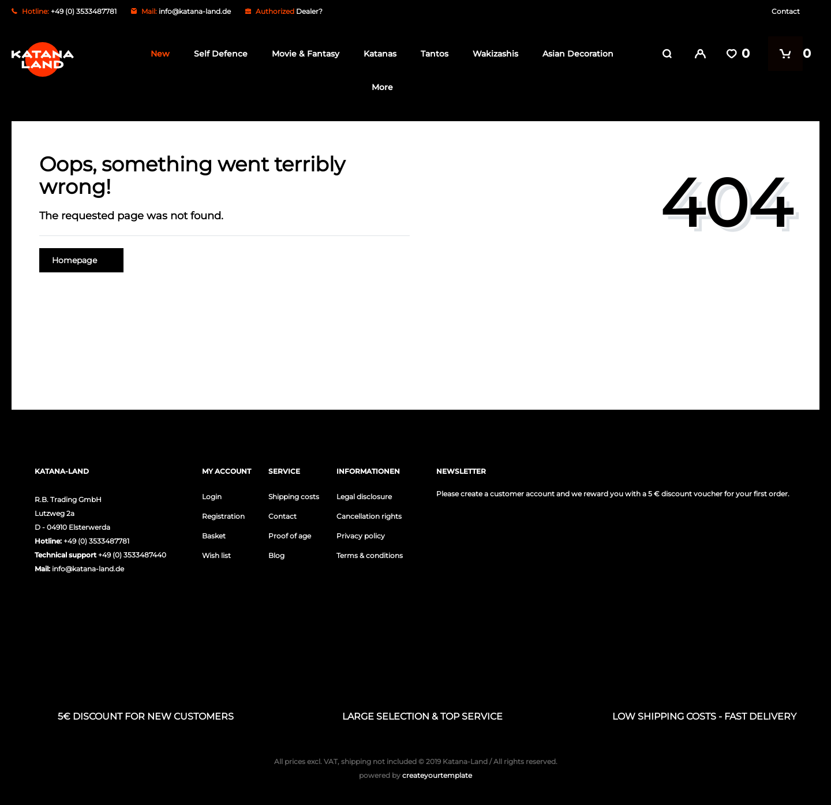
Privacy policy (360, 535)
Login (212, 496)
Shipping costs (293, 496)
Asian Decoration (575, 53)
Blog (276, 555)
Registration (223, 515)
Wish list (216, 555)
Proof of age (289, 535)
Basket (214, 535)
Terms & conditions (369, 555)
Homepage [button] (81, 259)
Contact (786, 11)
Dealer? (309, 11)
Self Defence (218, 53)
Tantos (432, 53)
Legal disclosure (364, 496)
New (157, 53)
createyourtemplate (415, 774)
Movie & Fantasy (302, 53)
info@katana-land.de (195, 11)
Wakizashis (492, 53)
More (379, 87)
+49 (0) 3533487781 (96, 540)
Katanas (377, 53)
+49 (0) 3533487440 (132, 554)
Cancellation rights (369, 515)
